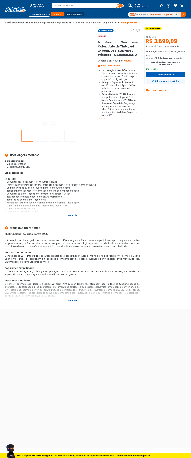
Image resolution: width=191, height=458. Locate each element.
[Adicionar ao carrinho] (165, 81)
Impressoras (49, 22)
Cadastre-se (141, 7)
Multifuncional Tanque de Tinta (103, 22)
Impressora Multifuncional (71, 22)
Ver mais (101, 119)
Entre (137, 4)
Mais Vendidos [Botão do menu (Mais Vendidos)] (74, 14)
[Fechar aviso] (185, 455)
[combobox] (86, 5)
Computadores (32, 22)
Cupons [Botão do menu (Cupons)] (57, 14)
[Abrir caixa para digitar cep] (38, 5)
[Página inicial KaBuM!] (15, 9)
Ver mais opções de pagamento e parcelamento (165, 63)
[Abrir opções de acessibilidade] (168, 6)
